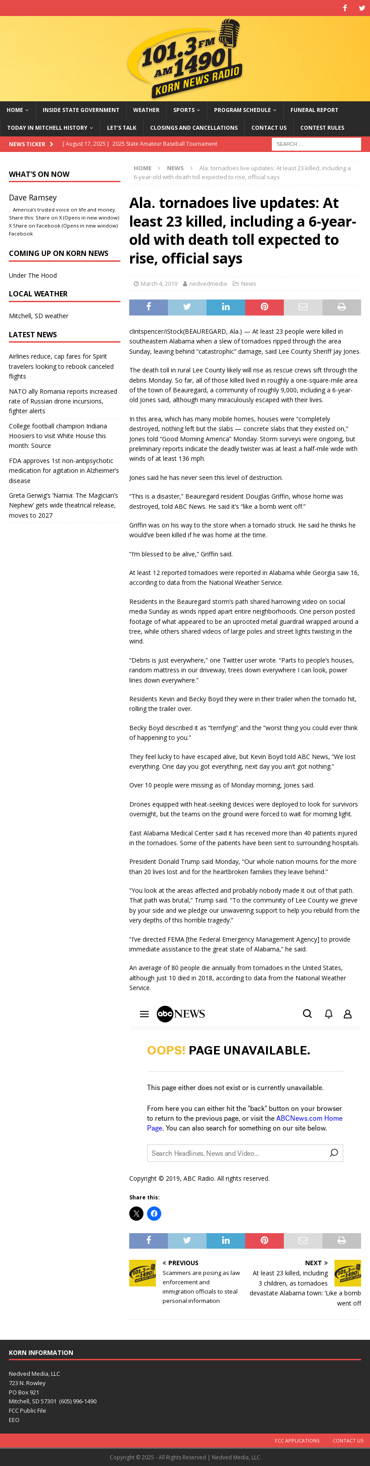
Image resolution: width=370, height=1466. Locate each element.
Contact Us (268, 127)
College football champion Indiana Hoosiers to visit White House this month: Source (58, 435)
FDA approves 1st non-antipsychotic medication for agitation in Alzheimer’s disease (64, 470)
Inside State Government (81, 110)
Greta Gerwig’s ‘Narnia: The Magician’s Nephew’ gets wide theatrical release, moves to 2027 (63, 505)
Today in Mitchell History (47, 127)
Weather (146, 110)
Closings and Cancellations (194, 127)
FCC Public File (27, 1410)
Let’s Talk (121, 127)
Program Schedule (242, 110)
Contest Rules (322, 127)
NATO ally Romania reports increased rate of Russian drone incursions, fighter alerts (63, 401)
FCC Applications (297, 1440)
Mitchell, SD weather (38, 316)
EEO (14, 1420)
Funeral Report (314, 110)
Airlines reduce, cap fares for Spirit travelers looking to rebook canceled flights (61, 366)
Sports (184, 110)
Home (15, 110)
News (248, 283)
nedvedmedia (208, 283)
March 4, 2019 (159, 283)
